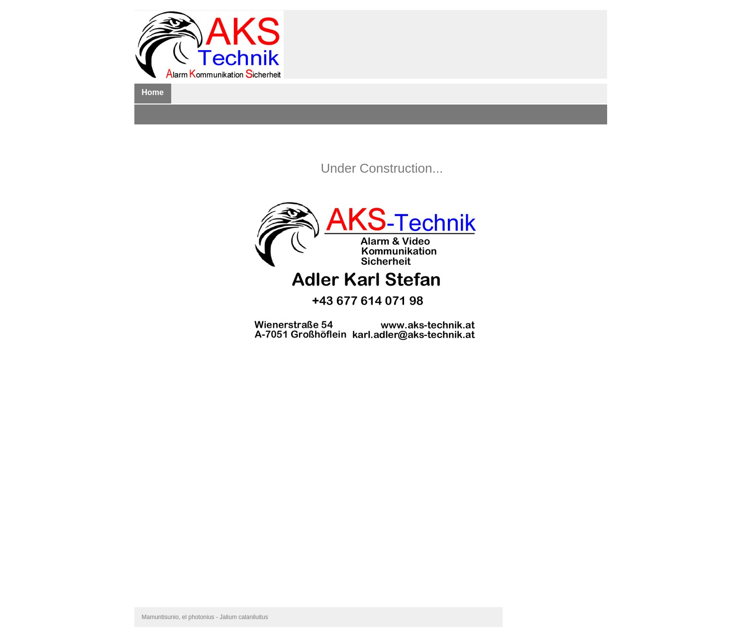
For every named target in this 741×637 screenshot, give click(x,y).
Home (153, 92)
